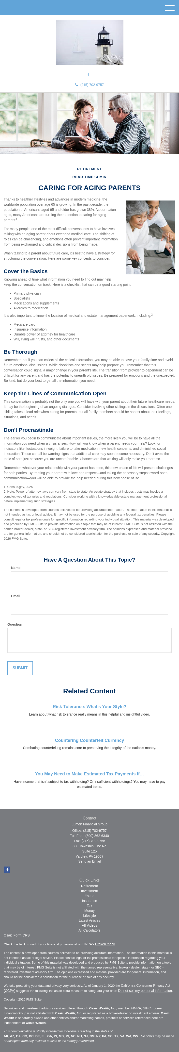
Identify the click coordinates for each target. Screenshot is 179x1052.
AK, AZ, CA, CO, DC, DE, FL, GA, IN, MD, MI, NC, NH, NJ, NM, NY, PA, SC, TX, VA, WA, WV (71, 1036)
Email (15, 596)
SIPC (147, 1008)
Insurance (89, 901)
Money (89, 911)
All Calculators (89, 930)
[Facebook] (88, 74)
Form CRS (22, 935)
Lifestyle (89, 916)
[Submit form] (20, 668)
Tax (89, 906)
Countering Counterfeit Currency (89, 740)
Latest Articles (89, 920)
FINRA (136, 1008)
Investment (89, 891)
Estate (89, 896)
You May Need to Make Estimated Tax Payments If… (89, 773)
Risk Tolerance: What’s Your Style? (89, 706)
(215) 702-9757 (89, 85)
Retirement (89, 886)
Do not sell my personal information (145, 991)
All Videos (89, 925)
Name (15, 568)
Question (14, 624)
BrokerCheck (105, 944)
